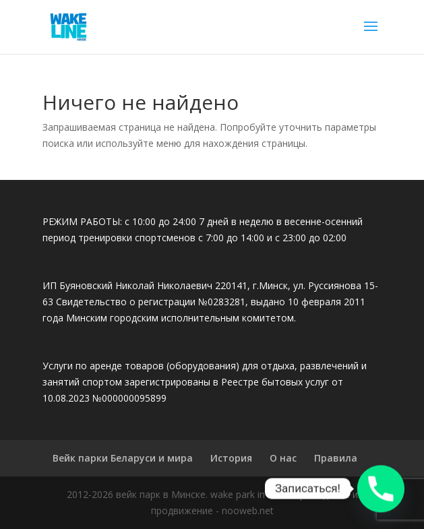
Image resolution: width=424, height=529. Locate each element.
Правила (335, 458)
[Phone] (380, 488)
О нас (283, 458)
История (231, 458)
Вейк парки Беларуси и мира (123, 458)
